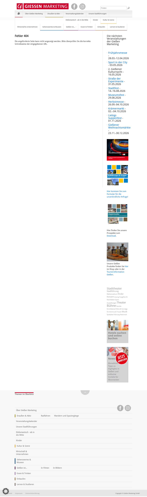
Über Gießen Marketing (34, 14)
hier (126, 266)
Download (111, 236)
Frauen (119, 312)
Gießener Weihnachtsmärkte (119, 126)
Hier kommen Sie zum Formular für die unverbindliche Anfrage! (117, 194)
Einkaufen (101, 27)
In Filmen (45, 468)
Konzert (110, 297)
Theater (121, 302)
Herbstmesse (116, 101)
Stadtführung (113, 291)
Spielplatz (110, 314)
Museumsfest (116, 95)
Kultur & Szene (108, 20)
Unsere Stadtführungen (98, 14)
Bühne (111, 306)
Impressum (18, 493)
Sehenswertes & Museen (51, 27)
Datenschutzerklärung (32, 493)
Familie (118, 306)
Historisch (123, 314)
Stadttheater (114, 288)
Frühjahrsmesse (117, 52)
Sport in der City (117, 62)
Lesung (116, 297)
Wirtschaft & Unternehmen (27, 27)
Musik (124, 312)
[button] (5, 491)
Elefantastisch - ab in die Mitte (77, 20)
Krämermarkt (116, 108)
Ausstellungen (111, 303)
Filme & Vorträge (121, 309)
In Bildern (57, 468)
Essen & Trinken (87, 27)
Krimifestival (111, 309)
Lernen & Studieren (117, 27)
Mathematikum (112, 294)
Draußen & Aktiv (53, 15)
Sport (117, 300)
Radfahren (45, 416)
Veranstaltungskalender (75, 14)
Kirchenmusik (111, 312)
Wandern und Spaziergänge (66, 416)
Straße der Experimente (115, 80)
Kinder (95, 20)
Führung (117, 314)
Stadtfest (113, 88)
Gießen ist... (70, 28)
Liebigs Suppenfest (115, 117)
